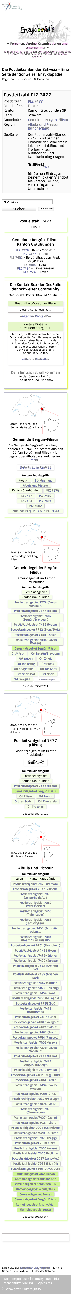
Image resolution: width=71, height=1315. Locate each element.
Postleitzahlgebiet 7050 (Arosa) (35, 1148)
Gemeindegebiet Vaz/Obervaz (35, 1174)
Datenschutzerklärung (17, 1283)
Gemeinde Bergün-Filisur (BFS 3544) (35, 511)
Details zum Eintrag (35, 467)
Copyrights (44, 1283)
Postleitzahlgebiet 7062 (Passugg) (35, 1099)
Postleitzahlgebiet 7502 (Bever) (35, 1042)
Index (5, 1279)
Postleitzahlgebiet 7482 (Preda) (35, 624)
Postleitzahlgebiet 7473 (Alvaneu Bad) (35, 967)
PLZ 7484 (29, 265)
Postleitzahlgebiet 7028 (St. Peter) (35, 1133)
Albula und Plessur (43, 124)
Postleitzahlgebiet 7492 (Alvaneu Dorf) (35, 975)
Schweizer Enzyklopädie (35, 1267)
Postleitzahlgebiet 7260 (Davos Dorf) (35, 1169)
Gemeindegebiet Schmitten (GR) (35, 1184)
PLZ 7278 (22, 250)
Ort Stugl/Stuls (23, 669)
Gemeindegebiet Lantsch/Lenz (35, 1179)
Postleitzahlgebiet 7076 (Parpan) (35, 884)
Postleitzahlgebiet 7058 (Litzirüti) (35, 1163)
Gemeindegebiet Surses (35, 1194)
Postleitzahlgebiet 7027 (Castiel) (35, 1117)
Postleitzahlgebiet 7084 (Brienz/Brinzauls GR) (35, 938)
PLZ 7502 (29, 272)
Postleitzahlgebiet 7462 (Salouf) (35, 1027)
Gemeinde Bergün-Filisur (48, 120)
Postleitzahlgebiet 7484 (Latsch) (35, 635)
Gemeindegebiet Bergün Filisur (35, 648)
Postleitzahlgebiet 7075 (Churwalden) (35, 1110)
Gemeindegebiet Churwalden (35, 1204)
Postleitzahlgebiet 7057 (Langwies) (35, 1158)
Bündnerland (38, 128)
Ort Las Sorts (48, 669)
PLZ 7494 (23, 268)
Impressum (20, 1279)
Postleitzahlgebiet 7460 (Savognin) (35, 1022)
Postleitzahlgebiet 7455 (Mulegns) (35, 998)
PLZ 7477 (35, 101)
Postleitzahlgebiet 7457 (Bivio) (35, 1017)
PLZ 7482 (16, 257)
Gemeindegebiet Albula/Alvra (35, 1189)
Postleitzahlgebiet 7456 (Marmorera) (35, 1010)
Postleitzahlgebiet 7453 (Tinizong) (35, 988)
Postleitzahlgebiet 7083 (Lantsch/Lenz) (35, 921)
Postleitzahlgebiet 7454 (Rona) (35, 993)
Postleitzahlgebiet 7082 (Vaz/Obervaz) (35, 904)
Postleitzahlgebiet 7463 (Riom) (35, 1032)
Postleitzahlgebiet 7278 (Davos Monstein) (35, 603)
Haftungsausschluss (47, 1279)
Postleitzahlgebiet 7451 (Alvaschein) (35, 945)
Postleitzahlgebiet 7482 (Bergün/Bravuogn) (35, 617)
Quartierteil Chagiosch (47, 679)
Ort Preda (47, 664)
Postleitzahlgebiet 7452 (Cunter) (35, 983)
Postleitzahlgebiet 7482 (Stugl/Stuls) (35, 629)
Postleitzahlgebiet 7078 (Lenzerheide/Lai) (35, 895)
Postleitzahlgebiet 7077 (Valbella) (35, 889)
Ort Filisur (17, 653)
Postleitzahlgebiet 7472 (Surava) (35, 960)
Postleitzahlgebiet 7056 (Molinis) (35, 1153)
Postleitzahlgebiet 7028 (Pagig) (35, 1138)
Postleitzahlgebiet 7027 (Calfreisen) (35, 1128)
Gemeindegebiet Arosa (35, 1209)
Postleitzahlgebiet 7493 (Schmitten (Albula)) (35, 929)
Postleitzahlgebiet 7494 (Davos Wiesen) (35, 641)
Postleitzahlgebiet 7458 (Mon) (35, 950)
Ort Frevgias (22, 679)
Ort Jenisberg (26, 664)
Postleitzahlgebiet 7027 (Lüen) (35, 1123)
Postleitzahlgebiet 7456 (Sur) (35, 1003)
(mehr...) (35, 460)
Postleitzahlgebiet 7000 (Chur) (35, 1094)
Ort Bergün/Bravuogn (45, 653)
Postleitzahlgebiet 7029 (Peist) (35, 1143)
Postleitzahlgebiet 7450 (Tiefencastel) (35, 912)
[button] (19, 209)
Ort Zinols (45, 658)
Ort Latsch (26, 658)
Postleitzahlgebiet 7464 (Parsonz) (35, 1037)
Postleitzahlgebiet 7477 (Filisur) (35, 611)
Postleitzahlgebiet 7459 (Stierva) (35, 955)
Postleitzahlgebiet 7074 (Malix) (35, 1104)
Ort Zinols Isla (26, 674)
